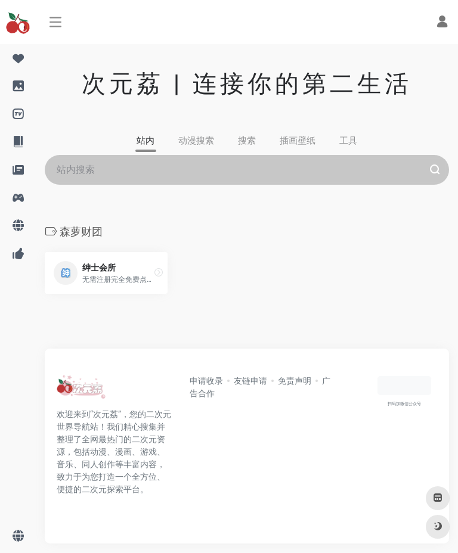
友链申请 (250, 381)
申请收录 (206, 381)
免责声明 (294, 381)
